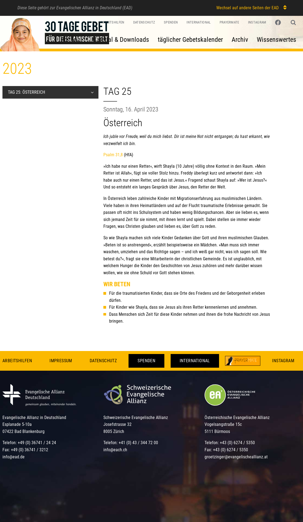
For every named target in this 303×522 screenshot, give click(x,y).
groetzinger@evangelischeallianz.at (236, 456)
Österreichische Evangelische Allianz (237, 417)
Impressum (60, 360)
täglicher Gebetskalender (190, 39)
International (199, 22)
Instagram (257, 22)
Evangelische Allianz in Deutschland (34, 417)
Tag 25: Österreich (26, 92)
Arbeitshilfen (17, 360)
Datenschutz (103, 360)
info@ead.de (13, 456)
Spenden (171, 22)
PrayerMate (229, 22)
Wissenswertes (276, 39)
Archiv (240, 39)
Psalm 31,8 (113, 154)
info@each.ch (115, 449)
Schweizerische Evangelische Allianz (135, 417)
